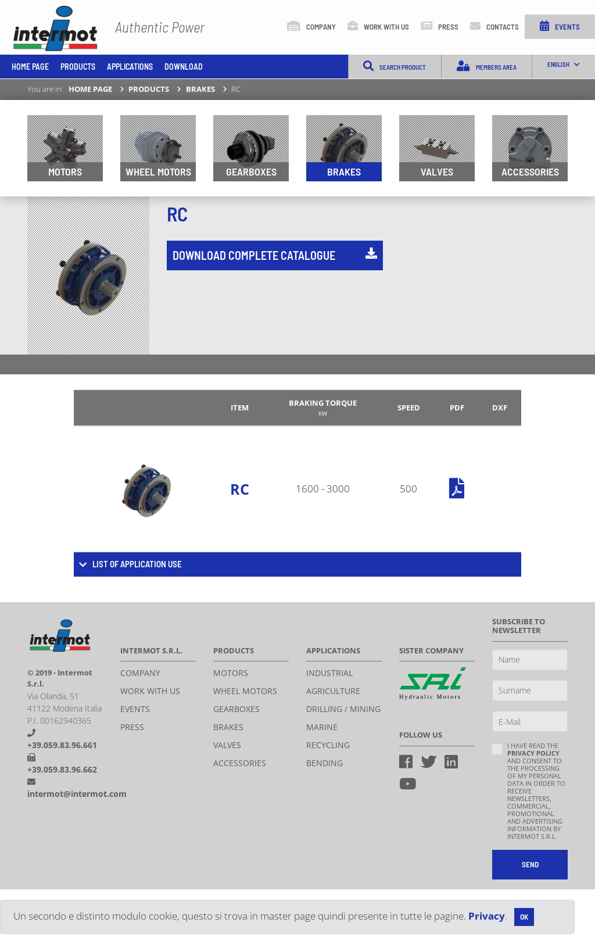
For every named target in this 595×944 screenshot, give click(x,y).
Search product (394, 65)
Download (183, 66)
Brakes (200, 89)
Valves (437, 171)
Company (311, 25)
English (563, 64)
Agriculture (333, 690)
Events (560, 25)
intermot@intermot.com (77, 793)
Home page (30, 66)
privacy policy (533, 753)
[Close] (524, 917)
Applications (130, 66)
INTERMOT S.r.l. (56, 30)
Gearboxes (251, 171)
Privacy (486, 915)
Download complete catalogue (275, 255)
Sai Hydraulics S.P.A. (432, 684)
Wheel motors (158, 171)
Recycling (328, 744)
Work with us (378, 25)
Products (77, 66)
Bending (324, 762)
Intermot (60, 634)
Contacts (494, 25)
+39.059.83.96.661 (62, 744)
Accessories (530, 171)
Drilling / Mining (343, 708)
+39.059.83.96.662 (62, 769)
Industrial (329, 672)
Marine (322, 726)
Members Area (487, 65)
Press (439, 25)
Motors (65, 171)
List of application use (137, 564)
